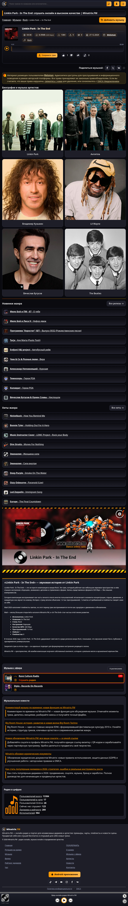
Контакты (70, 867)
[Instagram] (66, 882)
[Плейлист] (124, 901)
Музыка (17, 19)
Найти (109, 4)
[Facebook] (72, 882)
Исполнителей (27, 812)
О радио (70, 850)
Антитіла (95, 154)
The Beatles (95, 293)
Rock (25, 19)
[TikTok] (50, 882)
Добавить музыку (112, 19)
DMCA (78, 889)
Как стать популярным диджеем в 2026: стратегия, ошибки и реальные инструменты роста (54, 769)
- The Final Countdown (25, 501)
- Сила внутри (23, 463)
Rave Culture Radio (29, 676)
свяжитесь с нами (53, 81)
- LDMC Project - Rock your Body (39, 434)
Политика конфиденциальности (59, 889)
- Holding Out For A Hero (29, 425)
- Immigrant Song (26, 491)
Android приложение (64, 874)
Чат (6, 867)
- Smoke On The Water (28, 473)
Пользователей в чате (31, 799)
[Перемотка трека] (71, 689)
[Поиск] (60, 3)
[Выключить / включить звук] (124, 896)
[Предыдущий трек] (57, 900)
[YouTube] (61, 882)
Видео (8, 858)
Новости (70, 863)
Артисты (70, 858)
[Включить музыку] (64, 900)
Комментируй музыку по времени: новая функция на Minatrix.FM (40, 707)
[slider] (67, 49)
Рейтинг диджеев (13, 863)
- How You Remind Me (27, 415)
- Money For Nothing (27, 444)
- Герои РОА (22, 378)
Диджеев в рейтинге (30, 809)
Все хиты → (118, 407)
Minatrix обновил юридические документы (28, 753)
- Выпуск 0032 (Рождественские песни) (45, 330)
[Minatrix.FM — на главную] (4, 4)
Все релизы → (116, 303)
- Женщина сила (24, 453)
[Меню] (123, 3)
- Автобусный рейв (30, 349)
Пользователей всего (31, 796)
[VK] (77, 882)
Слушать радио (27, 680)
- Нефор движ (28, 321)
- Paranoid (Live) (26, 482)
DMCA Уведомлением (108, 81)
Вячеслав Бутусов (32, 293)
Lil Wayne (95, 223)
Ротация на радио (13, 850)
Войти (117, 4)
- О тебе (25, 311)
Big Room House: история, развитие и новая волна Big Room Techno (41, 722)
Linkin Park (32, 154)
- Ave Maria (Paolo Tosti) (25, 340)
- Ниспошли (35, 397)
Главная (6, 19)
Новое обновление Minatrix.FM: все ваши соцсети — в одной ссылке (41, 738)
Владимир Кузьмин (32, 223)
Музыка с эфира (73, 854)
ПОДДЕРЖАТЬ (72, 845)
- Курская (29, 368)
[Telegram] (55, 882)
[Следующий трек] (70, 900)
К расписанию (116, 668)
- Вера (27, 359)
